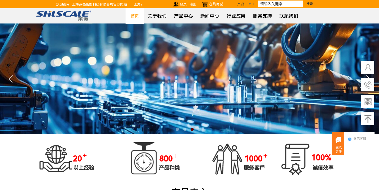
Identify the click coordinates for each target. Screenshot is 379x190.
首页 (135, 16)
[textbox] (280, 4)
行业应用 (236, 16)
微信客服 (357, 139)
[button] (177, 129)
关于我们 (157, 16)
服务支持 (262, 16)
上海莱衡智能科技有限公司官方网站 (101, 4)
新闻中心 (209, 16)
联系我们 (288, 16)
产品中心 (183, 16)
